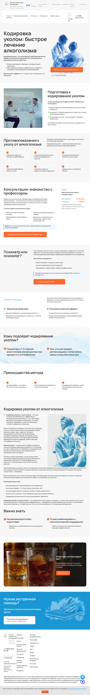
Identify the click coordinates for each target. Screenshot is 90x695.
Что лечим (33, 16)
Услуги (8, 16)
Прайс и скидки (54, 16)
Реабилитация (56, 4)
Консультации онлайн (42, 5)
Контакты (9, 17)
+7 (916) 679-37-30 (79, 17)
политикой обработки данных (78, 688)
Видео (32, 652)
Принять (45, 692)
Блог (31, 649)
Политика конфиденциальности (10, 662)
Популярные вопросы (34, 660)
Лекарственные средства (22, 666)
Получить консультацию (19, 620)
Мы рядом (20, 671)
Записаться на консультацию (67, 69)
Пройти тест (63, 573)
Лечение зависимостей (20, 16)
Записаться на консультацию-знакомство (25, 234)
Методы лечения (72, 5)
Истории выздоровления (35, 636)
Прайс (32, 646)
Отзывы (32, 656)
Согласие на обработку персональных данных (8, 668)
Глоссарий (33, 640)
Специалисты (44, 16)
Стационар (65, 4)
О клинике (33, 5)
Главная (19, 635)
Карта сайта (34, 667)
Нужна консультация (49, 281)
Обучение (83, 4)
